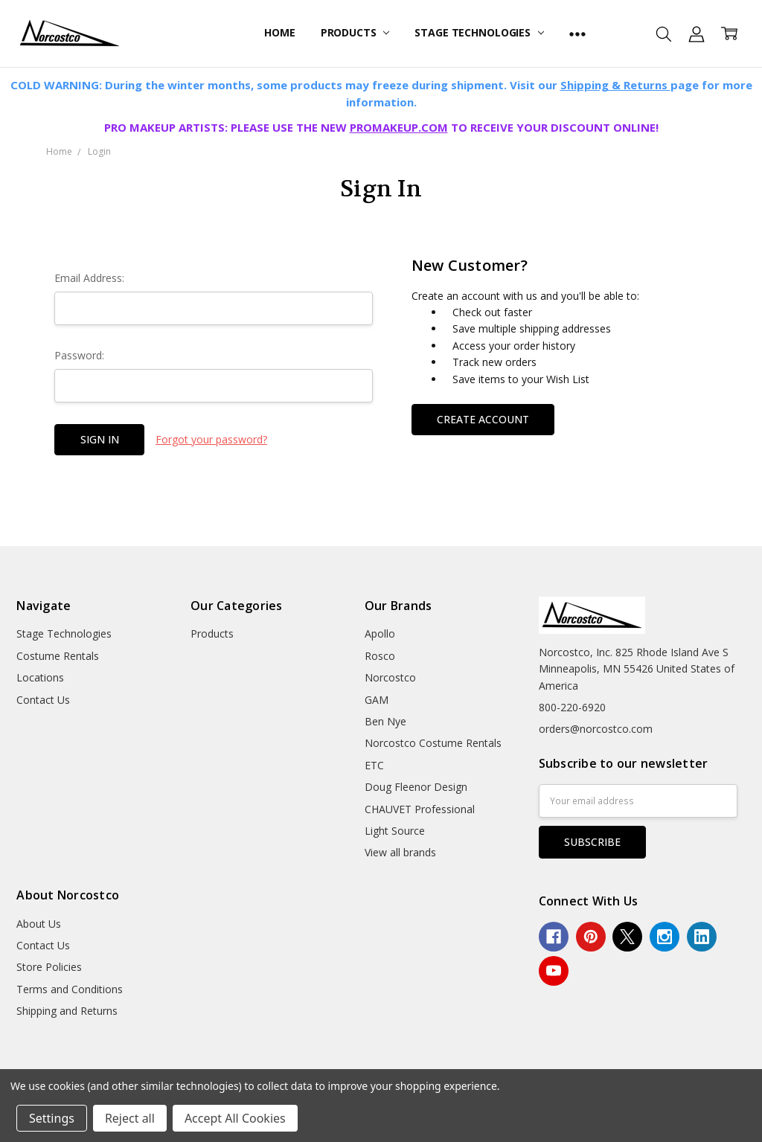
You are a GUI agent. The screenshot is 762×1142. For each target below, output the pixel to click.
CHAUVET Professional (420, 809)
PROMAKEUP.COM (399, 127)
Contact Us (43, 700)
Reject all (130, 1118)
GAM (376, 700)
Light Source (395, 831)
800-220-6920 (572, 707)
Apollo (380, 633)
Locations (40, 677)
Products (355, 32)
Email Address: (89, 278)
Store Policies (49, 967)
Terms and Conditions (69, 989)
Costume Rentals (57, 656)
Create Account (483, 419)
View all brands (400, 852)
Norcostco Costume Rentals (433, 743)
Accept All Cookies (235, 1118)
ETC (374, 765)
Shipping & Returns (615, 84)
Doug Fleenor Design (416, 787)
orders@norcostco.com (596, 729)
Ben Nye (385, 721)
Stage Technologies (478, 32)
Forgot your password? (211, 439)
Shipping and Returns (67, 1011)
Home (279, 32)
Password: (79, 355)
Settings (51, 1118)
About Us (38, 924)
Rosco (380, 656)
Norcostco (390, 677)
